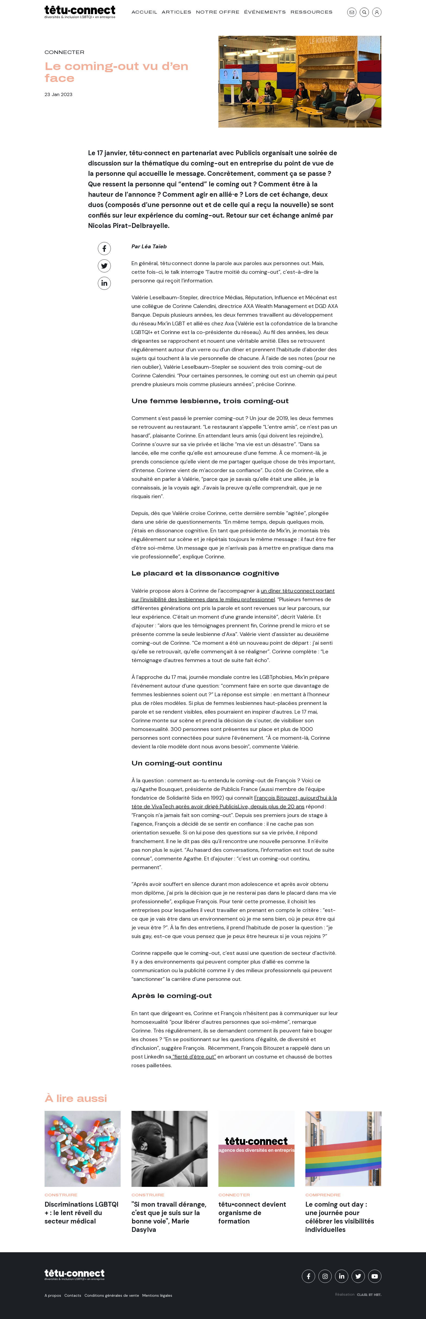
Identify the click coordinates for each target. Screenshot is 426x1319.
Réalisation (358, 1294)
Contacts (72, 1295)
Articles (177, 12)
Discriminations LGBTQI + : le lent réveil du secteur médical (81, 1212)
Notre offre (218, 12)
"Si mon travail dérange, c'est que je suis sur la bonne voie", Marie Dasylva (168, 1217)
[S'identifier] (376, 12)
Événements (265, 12)
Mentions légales (157, 1295)
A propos (53, 1295)
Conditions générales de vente (111, 1295)
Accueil (144, 12)
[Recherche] (364, 12)
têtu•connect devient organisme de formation (252, 1212)
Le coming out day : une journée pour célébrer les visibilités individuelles (339, 1217)
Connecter (64, 52)
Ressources (311, 12)
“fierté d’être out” (193, 1056)
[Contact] (351, 12)
